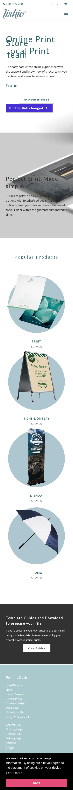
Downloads (12, 707)
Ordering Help (14, 729)
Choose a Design (15, 703)
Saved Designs (14, 685)
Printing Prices (14, 698)
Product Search (14, 694)
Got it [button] (36, 783)
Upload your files (15, 712)
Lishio (9, 689)
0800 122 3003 (15, 3)
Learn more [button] (14, 773)
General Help (13, 724)
